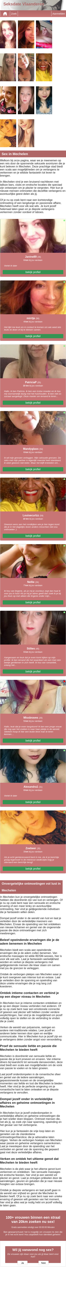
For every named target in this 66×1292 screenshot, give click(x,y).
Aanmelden (58, 13)
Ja (22, 1263)
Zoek (14, 13)
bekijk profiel (33, 272)
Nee (43, 1263)
